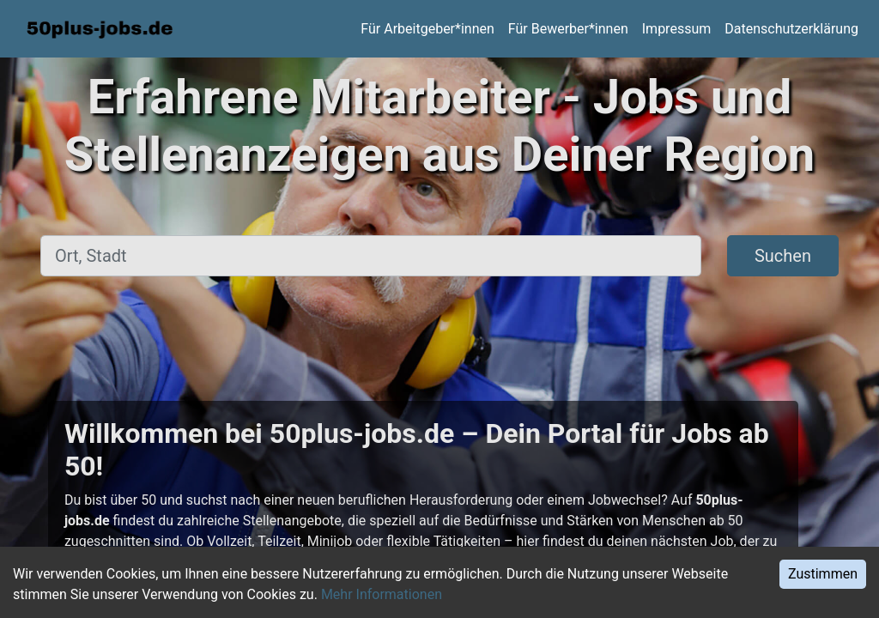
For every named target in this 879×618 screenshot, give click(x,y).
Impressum (677, 29)
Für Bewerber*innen (568, 29)
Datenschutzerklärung (791, 29)
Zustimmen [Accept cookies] (823, 574)
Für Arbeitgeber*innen (427, 29)
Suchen (783, 255)
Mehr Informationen (381, 594)
